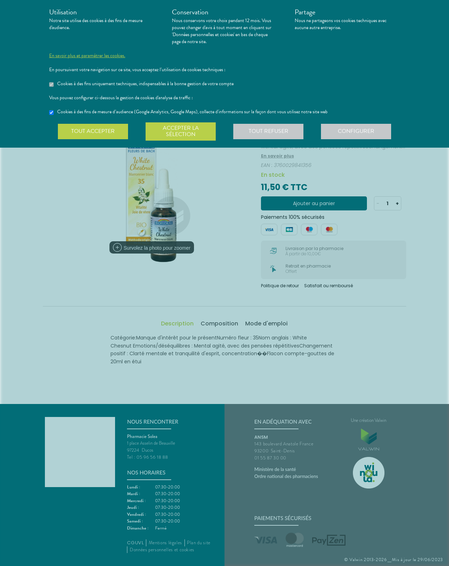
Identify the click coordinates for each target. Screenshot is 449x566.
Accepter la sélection (181, 131)
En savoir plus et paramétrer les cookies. (87, 55)
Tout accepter (93, 131)
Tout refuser (268, 131)
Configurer (356, 131)
